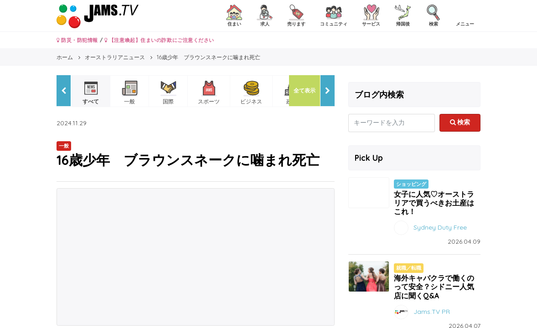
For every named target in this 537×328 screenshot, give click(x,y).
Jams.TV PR (431, 311)
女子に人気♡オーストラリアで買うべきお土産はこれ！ (434, 203)
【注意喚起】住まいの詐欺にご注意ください (159, 40)
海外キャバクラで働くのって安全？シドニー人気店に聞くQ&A (434, 286)
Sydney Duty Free (440, 227)
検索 (460, 122)
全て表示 (304, 90)
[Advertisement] (196, 257)
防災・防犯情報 (77, 40)
